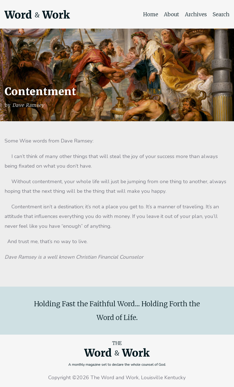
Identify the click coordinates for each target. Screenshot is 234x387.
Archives (196, 14)
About (171, 14)
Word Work (37, 14)
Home (150, 14)
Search (221, 14)
